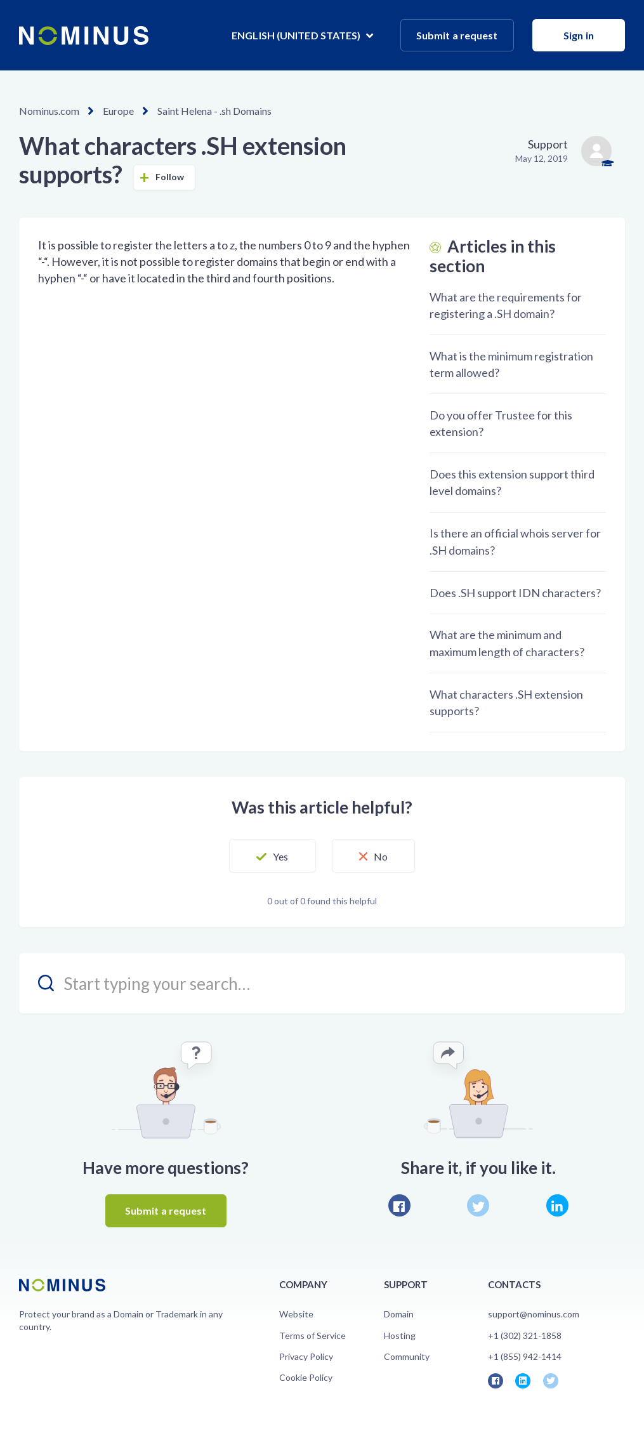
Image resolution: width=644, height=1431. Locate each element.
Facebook (399, 1205)
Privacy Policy (306, 1356)
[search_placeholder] (322, 983)
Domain (399, 1314)
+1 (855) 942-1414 (525, 1356)
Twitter (478, 1205)
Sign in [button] (578, 35)
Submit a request (457, 35)
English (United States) (297, 35)
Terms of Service (312, 1335)
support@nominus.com (533, 1314)
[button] (272, 856)
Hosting (400, 1335)
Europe (118, 111)
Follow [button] (170, 176)
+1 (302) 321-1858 (525, 1335)
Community (407, 1356)
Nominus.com (49, 111)
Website (296, 1314)
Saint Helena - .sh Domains (214, 111)
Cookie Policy (305, 1377)
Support (548, 144)
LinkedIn (557, 1205)
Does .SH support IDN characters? (515, 593)
